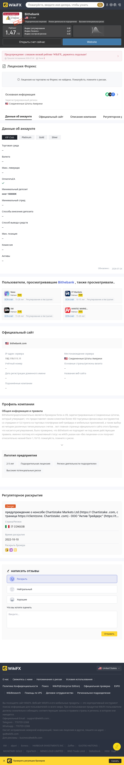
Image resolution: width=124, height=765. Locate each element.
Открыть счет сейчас (32, 42)
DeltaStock (94, 751)
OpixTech (31, 751)
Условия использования (79, 679)
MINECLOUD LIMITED (51, 751)
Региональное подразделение (93, 692)
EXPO (117, 686)
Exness (24, 745)
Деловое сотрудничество (59, 692)
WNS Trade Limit (76, 751)
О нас (6, 679)
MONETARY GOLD (12, 751)
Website (92, 42)
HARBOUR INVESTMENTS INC (47, 745)
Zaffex (71, 745)
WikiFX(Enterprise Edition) (66, 686)
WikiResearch (14, 692)
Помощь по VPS (33, 692)
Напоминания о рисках (49, 679)
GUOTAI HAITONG (88, 745)
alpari (14, 745)
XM (5, 745)
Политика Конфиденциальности (20, 686)
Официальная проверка (97, 686)
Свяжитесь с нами (22, 679)
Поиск (45, 686)
